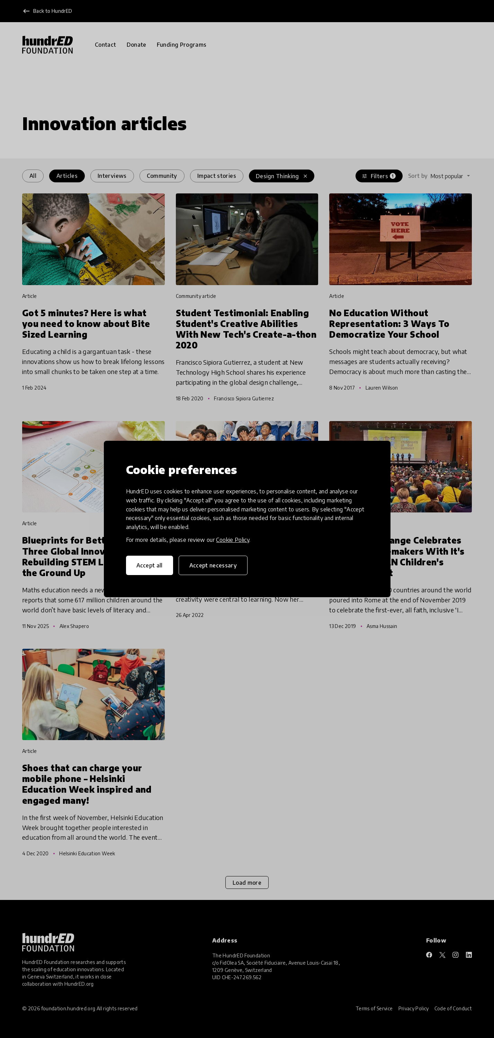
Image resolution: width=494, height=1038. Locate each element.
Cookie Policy (232, 539)
